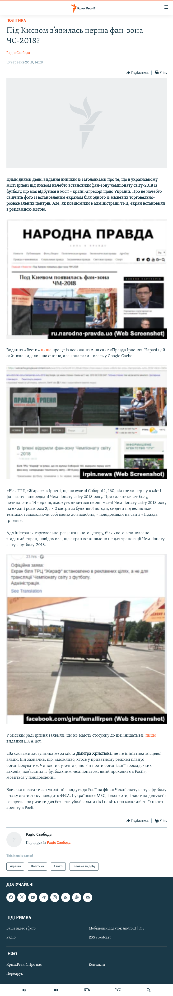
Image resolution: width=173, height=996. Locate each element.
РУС (117, 990)
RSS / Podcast (100, 937)
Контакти (97, 965)
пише (46, 350)
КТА (87, 990)
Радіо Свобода (18, 53)
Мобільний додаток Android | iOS (117, 928)
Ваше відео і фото (21, 928)
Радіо (11, 937)
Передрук (14, 974)
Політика (16, 20)
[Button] (137, 73)
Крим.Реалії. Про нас (24, 965)
